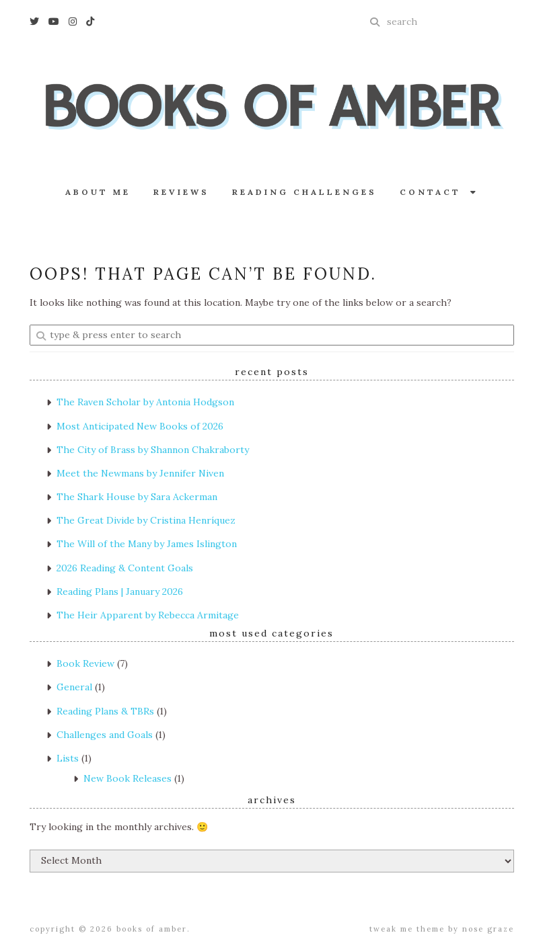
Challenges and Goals (105, 735)
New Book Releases (127, 778)
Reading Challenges (304, 192)
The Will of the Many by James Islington (147, 544)
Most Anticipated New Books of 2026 (140, 426)
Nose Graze (488, 929)
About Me (98, 192)
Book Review (85, 663)
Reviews (181, 192)
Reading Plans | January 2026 (120, 591)
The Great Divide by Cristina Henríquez (146, 520)
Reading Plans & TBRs (105, 711)
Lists (68, 758)
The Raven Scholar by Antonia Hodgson (145, 402)
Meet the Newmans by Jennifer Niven (140, 473)
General (74, 687)
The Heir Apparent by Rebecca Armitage (148, 615)
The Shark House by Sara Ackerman (137, 497)
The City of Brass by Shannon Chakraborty (153, 450)
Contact (439, 192)
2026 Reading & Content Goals (125, 568)
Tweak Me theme (407, 929)
